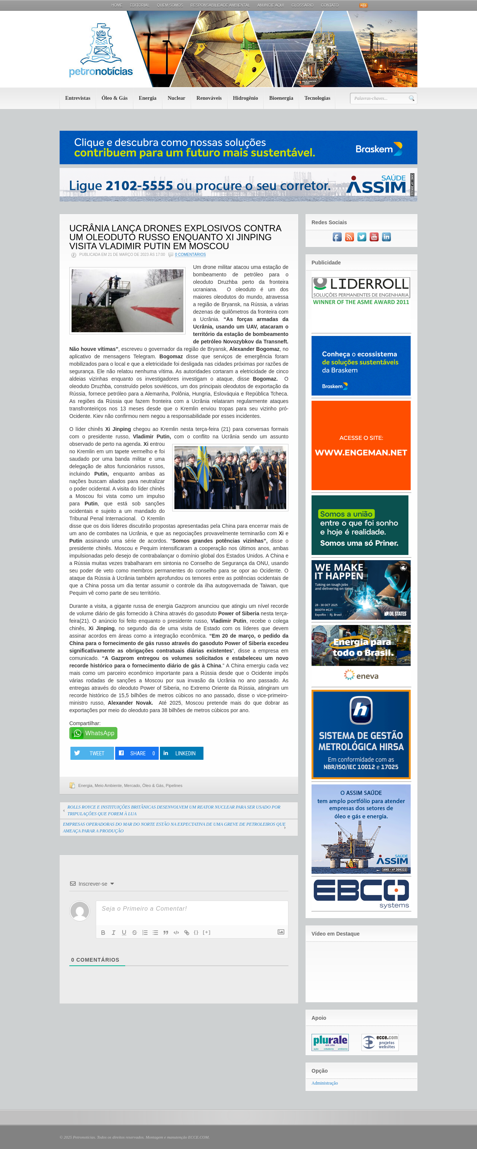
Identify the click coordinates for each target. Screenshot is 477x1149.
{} (196, 932)
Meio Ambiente (108, 785)
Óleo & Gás (114, 98)
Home (117, 5)
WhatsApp (100, 733)
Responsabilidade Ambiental (220, 5)
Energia (147, 98)
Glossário (302, 5)
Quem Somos (170, 5)
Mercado (132, 785)
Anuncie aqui (271, 5)
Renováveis (209, 98)
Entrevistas (77, 98)
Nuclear (176, 98)
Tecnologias (317, 98)
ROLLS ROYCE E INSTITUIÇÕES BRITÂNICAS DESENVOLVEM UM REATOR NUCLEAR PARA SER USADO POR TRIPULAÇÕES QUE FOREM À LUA (173, 810)
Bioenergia (281, 98)
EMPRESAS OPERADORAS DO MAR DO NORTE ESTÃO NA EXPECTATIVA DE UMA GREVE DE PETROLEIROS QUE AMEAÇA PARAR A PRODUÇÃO (174, 828)
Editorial (140, 5)
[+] (207, 932)
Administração (325, 1083)
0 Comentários (190, 255)
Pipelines (174, 785)
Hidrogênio (245, 98)
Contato (329, 5)
